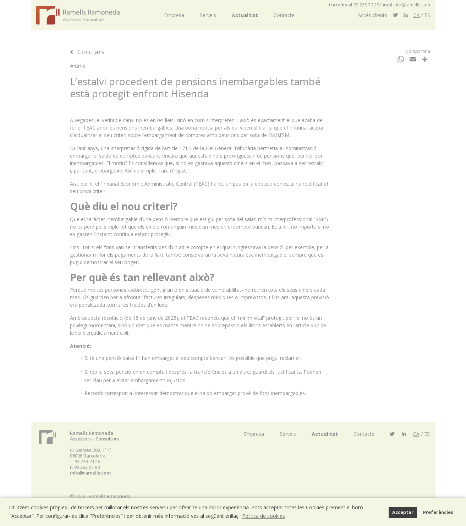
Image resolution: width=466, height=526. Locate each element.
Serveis (208, 15)
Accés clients (372, 15)
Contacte (284, 15)
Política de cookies (263, 516)
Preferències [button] (438, 512)
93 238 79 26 (366, 5)
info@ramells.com (412, 5)
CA (416, 15)
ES (427, 15)
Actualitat (245, 15)
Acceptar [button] (402, 512)
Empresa (174, 15)
